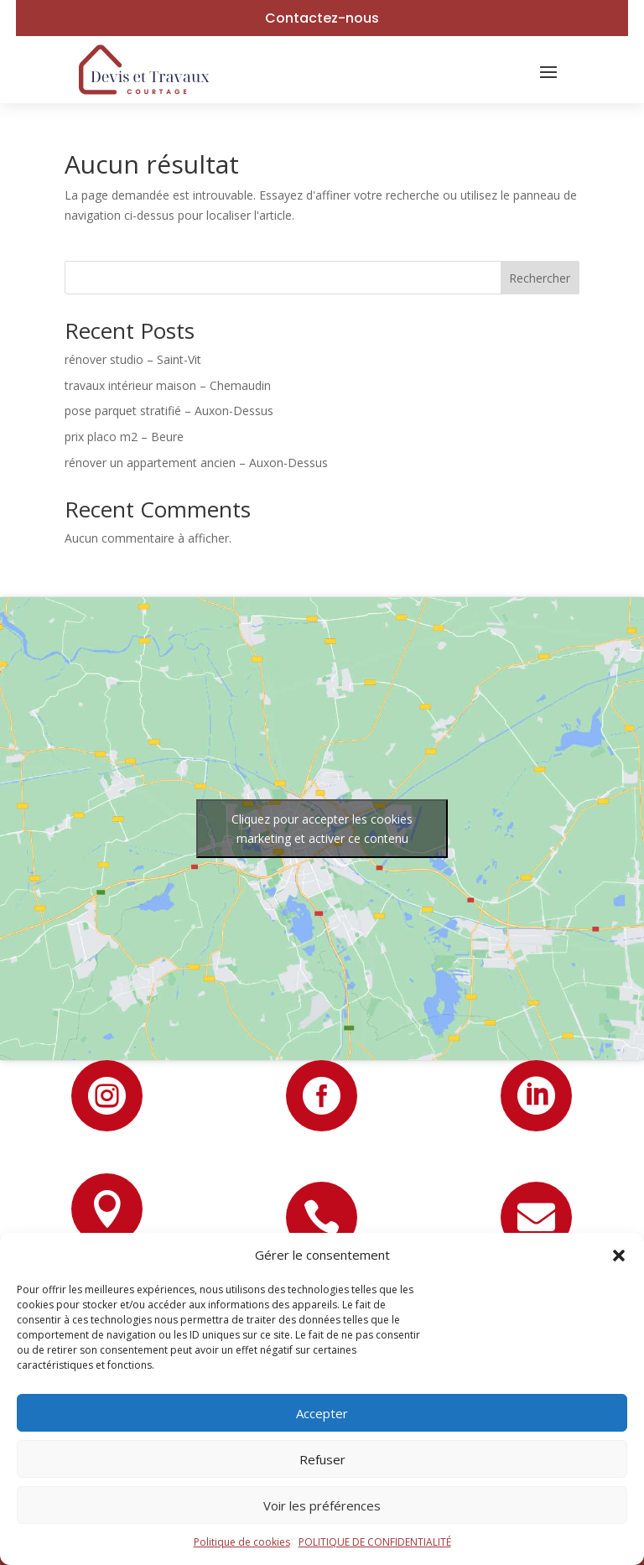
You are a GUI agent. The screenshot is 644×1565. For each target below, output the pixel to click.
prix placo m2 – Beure (124, 437)
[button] (618, 1255)
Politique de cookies (242, 1542)
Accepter (322, 1413)
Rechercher (539, 278)
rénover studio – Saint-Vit (133, 359)
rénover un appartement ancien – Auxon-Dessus (196, 463)
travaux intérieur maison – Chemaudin (168, 385)
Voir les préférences (322, 1505)
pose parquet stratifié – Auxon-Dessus (169, 411)
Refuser (322, 1459)
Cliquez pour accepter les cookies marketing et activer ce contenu (322, 828)
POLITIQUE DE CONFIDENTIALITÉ (375, 1542)
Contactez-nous (322, 18)
